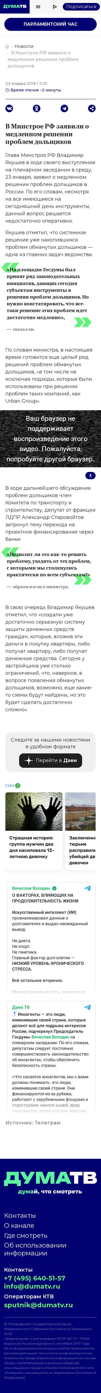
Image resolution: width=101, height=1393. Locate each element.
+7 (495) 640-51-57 (34, 1278)
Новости (24, 46)
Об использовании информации (35, 1249)
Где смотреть (25, 1235)
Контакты (20, 1215)
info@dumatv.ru (32, 1286)
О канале (19, 1225)
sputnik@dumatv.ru (38, 1305)
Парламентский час (51, 24)
